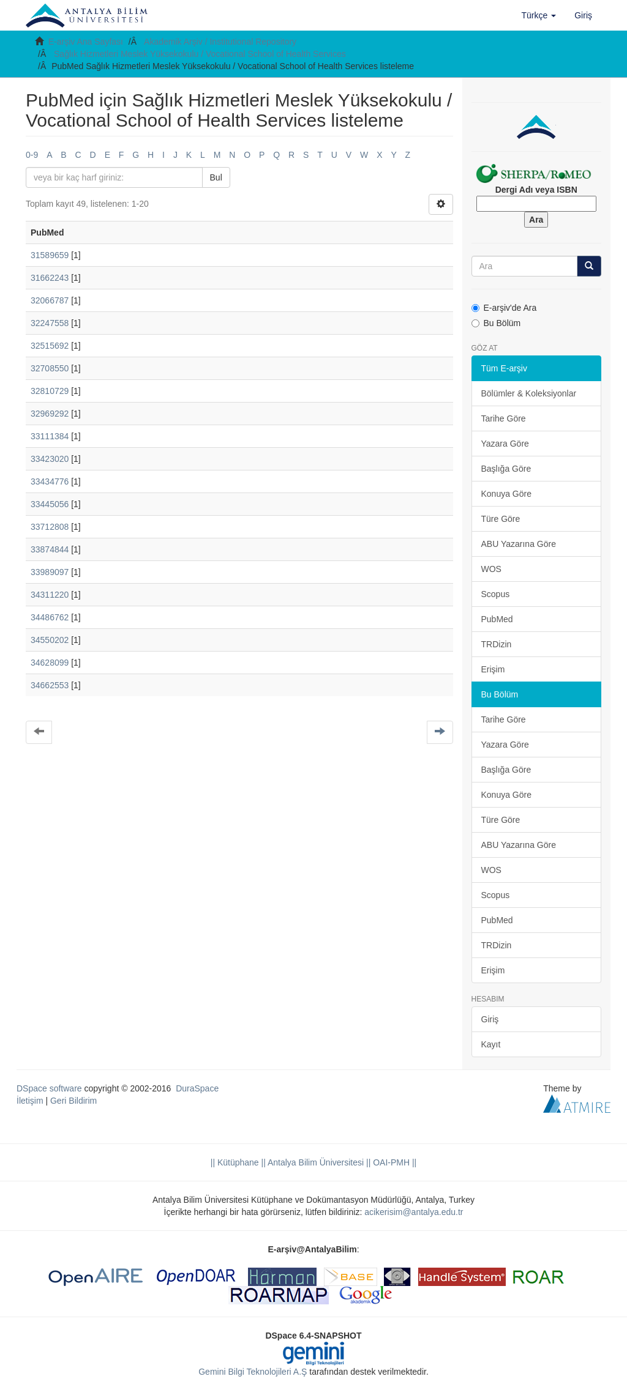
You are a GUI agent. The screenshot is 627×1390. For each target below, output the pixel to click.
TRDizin (496, 644)
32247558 (50, 323)
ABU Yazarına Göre (518, 544)
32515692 (50, 346)
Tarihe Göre (503, 418)
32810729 (50, 391)
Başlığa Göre (506, 469)
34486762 (50, 617)
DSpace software (49, 1088)
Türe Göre (500, 519)
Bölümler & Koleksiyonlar (529, 393)
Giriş (490, 1019)
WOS (491, 569)
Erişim (493, 669)
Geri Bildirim (73, 1101)
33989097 (50, 572)
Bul (216, 177)
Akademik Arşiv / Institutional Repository (220, 41)
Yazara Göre (505, 443)
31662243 (50, 278)
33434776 (50, 481)
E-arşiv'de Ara (504, 308)
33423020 (50, 459)
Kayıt (491, 1044)
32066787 (50, 300)
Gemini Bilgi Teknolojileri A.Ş (252, 1372)
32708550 (50, 368)
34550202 (50, 640)
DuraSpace (197, 1088)
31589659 (50, 255)
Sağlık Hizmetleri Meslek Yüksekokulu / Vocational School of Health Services (200, 54)
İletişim (30, 1101)
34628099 (50, 662)
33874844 (50, 549)
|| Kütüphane (235, 1162)
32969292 (50, 413)
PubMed (497, 619)
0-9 (32, 155)
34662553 (50, 685)
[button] (539, 15)
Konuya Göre (506, 494)
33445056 (50, 504)
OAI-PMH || (393, 1162)
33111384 (50, 436)
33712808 (50, 527)
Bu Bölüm (496, 323)
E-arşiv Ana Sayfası (85, 41)
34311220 (50, 595)
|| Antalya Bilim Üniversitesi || (315, 1162)
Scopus (495, 594)
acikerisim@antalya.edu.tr (413, 1212)
